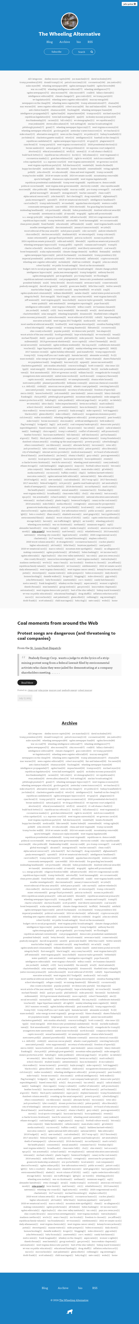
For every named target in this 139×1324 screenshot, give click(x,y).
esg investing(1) (107, 597)
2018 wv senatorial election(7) (73, 199)
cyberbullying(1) (110, 441)
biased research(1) (48, 427)
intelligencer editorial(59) (40, 96)
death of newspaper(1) (35, 486)
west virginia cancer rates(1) (81, 569)
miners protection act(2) (31, 400)
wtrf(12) (70, 151)
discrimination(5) (63, 227)
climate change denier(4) (75, 251)
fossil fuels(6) (47, 224)
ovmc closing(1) (51, 528)
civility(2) (41, 386)
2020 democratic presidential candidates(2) (68, 369)
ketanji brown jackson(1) (109, 569)
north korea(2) (87, 376)
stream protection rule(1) (71, 448)
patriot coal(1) (113, 510)
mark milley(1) (106, 403)
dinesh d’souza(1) (32, 586)
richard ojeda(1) (58, 496)
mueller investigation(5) (41, 227)
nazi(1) (25, 431)
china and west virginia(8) (82, 172)
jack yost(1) (62, 424)
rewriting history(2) (109, 386)
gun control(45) (83, 96)
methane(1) (79, 524)
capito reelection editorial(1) (105, 517)
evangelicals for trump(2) (107, 372)
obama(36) (113, 103)
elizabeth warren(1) (71, 514)
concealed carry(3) (63, 289)
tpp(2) (25, 369)
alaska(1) (50, 517)
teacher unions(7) (87, 192)
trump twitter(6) (56, 220)
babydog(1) (50, 400)
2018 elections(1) (74, 486)
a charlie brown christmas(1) (36, 462)
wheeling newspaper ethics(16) (37, 130)
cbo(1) (85, 493)
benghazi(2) (56, 362)
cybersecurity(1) (56, 486)
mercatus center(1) (36, 476)
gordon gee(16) (61, 130)
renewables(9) (94, 168)
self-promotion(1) (110, 431)
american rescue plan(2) (60, 386)
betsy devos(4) (58, 282)
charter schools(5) (33, 248)
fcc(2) (113, 355)
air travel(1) (88, 521)
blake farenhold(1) (54, 469)
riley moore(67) (76, 92)
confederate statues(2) (109, 344)
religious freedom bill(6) (56, 217)
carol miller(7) (31, 203)
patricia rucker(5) (83, 237)
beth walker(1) (107, 420)
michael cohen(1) (44, 500)
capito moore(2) (36, 379)
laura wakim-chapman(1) (104, 586)
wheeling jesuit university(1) (87, 462)
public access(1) (96, 510)
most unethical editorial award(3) (37, 324)
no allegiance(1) (112, 548)
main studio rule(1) (90, 469)
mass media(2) (27, 358)
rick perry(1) (65, 483)
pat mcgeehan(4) (64, 275)
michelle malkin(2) (109, 369)
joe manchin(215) (80, 78)
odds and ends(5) (65, 241)
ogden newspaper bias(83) (82, 85)
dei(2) (42, 338)
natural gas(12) (53, 148)
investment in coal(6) (52, 213)
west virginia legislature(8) (94, 179)
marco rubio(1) (56, 548)
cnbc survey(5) (89, 230)
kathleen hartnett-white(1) (100, 472)
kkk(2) (114, 348)
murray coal (55, 690)
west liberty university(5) (90, 248)
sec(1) (43, 479)
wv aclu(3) (96, 289)
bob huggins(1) (110, 410)
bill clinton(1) (73, 434)
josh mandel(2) (62, 393)
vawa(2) (24, 372)
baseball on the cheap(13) (106, 137)
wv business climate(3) (104, 306)
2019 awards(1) (111, 531)
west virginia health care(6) (107, 224)
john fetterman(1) (35, 579)
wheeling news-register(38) (65, 103)
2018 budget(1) (31, 479)
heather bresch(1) (32, 434)
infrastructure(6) (78, 217)
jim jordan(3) (32, 310)
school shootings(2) (34, 327)
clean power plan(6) (29, 224)
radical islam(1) (113, 427)
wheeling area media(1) (39, 524)
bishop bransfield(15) (110, 134)
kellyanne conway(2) (77, 382)
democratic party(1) (110, 424)
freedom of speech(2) (104, 389)
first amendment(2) (39, 372)
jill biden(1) (74, 552)
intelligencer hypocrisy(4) (39, 272)
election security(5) (51, 234)
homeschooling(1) (33, 576)
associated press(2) (35, 389)
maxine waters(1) (56, 572)
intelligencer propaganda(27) (34, 113)
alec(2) (113, 341)
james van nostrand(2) (102, 362)
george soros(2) (75, 358)
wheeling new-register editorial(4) (39, 262)
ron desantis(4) (85, 255)
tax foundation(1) (56, 566)
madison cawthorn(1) (30, 562)
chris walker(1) (30, 410)
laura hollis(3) (69, 300)
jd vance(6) (69, 213)
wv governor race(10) (107, 161)
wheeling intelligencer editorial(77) (65, 89)
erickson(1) (93, 528)
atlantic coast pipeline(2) (86, 386)
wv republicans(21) (105, 120)
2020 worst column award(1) (40, 541)
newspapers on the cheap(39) (36, 103)
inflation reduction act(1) (105, 593)
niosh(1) (26, 531)
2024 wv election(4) (76, 258)
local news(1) (87, 507)
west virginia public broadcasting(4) (75, 268)
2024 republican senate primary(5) (38, 241)
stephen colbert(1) (98, 538)
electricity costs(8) (89, 186)
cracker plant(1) (106, 541)
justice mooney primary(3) (33, 317)
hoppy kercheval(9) (31, 168)
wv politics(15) (91, 134)
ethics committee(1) (34, 445)
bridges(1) (42, 424)
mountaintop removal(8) (106, 175)
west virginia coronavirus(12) (71, 144)
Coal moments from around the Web (57, 623)
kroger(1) (67, 576)
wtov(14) (69, 137)
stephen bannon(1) (89, 438)
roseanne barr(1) (88, 490)
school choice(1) (35, 407)
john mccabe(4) (110, 262)
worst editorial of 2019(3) (80, 317)
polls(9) (31, 172)
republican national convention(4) (40, 279)
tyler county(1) (49, 448)
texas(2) (116, 334)
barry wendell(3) (66, 310)
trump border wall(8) (33, 175)
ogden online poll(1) (50, 510)
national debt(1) (88, 476)
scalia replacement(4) (50, 251)
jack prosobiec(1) (32, 448)
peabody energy (69, 690)
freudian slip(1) (105, 490)
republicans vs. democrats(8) (101, 182)
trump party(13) (47, 144)
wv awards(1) (33, 403)
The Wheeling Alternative (73, 1300)
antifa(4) (116, 251)
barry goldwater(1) (110, 514)
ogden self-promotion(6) (100, 213)
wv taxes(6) (34, 213)
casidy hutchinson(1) (104, 579)
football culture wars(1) (97, 465)
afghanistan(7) (110, 196)
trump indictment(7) (50, 203)
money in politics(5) (103, 237)
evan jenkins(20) (36, 123)
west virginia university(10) (81, 161)
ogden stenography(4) (43, 275)
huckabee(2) (113, 338)
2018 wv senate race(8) (56, 175)
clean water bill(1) (71, 493)
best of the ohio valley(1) (83, 590)
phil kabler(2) (70, 338)
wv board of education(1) (106, 452)
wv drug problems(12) (73, 148)
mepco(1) (79, 465)
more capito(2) (79, 341)
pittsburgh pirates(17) (33, 127)
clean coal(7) (104, 192)
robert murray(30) (75, 106)
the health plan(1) (36, 490)
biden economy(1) (94, 572)
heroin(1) (47, 521)
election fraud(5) (52, 248)
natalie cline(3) (82, 293)
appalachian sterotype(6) (88, 203)
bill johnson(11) (90, 154)
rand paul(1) (105, 545)
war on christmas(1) (62, 524)
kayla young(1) (77, 410)
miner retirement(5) (37, 237)
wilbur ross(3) (84, 306)
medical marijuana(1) (81, 452)
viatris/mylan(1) (109, 559)
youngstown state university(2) (38, 376)
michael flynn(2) (30, 338)
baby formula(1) (53, 579)
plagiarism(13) (107, 141)
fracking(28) (73, 109)
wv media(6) (68, 203)
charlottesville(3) (31, 313)
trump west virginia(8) (74, 182)
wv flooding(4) (101, 275)
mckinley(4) (64, 262)
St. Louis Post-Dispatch (45, 647)
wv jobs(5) (106, 227)
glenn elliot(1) (78, 597)
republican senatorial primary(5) (103, 241)
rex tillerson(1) (53, 445)
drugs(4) (96, 262)
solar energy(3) (48, 313)
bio (79, 41)
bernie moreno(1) (49, 420)
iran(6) (89, 224)
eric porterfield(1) (70, 507)
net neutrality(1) (110, 483)
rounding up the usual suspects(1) (66, 441)
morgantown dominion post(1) (101, 414)
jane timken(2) (78, 393)
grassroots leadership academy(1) (43, 507)
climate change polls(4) (106, 268)
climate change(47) (64, 96)
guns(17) (50, 127)
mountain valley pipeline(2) (89, 396)
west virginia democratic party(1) (52, 590)
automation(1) (27, 590)
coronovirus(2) (108, 327)
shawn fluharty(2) (112, 358)
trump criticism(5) (106, 234)
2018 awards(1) (33, 503)
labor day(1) (47, 403)
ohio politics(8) (40, 189)
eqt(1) (110, 524)
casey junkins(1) (111, 462)
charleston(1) (40, 538)
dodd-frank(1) (30, 600)
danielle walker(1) (52, 576)
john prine (129, 3)
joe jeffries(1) (114, 562)
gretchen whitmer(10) (61, 158)
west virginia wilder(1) (34, 493)
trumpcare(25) (94, 113)
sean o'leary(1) (61, 562)
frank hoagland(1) (48, 583)
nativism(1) (29, 534)
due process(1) (75, 427)
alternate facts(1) (81, 445)
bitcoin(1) (115, 465)
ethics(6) (66, 210)
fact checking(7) (74, 196)
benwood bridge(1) (80, 500)
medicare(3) (89, 320)
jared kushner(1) (46, 455)
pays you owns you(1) (109, 555)
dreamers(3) (86, 313)
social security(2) (29, 344)
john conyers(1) (35, 469)
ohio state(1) (96, 493)
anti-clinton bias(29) (39, 109)
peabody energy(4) (29, 286)
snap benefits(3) (81, 289)
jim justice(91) (114, 82)
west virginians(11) (109, 154)
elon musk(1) (66, 420)
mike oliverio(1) (95, 576)
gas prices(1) (83, 586)
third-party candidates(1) (52, 438)
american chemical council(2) (103, 382)
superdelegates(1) (28, 427)
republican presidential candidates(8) (43, 182)
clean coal (32, 690)
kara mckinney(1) (88, 407)
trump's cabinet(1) (67, 431)
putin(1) (26, 572)
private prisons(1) (97, 417)
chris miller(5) (33, 234)
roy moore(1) (52, 472)
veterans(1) (29, 500)
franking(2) (26, 396)
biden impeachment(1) (66, 403)
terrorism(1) (98, 445)
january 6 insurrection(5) (86, 227)
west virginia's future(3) (64, 306)
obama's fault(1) (77, 455)
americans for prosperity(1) (101, 503)
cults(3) (98, 317)
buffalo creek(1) (69, 472)
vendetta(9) (88, 165)
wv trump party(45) (102, 96)
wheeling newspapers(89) (54, 85)
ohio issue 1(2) (112, 365)
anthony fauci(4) (106, 272)
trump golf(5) (65, 244)
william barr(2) (86, 372)
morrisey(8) (24, 189)
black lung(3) (63, 296)
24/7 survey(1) (56, 538)
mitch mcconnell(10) (104, 158)
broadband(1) (53, 493)
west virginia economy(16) (105, 127)
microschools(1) (43, 597)
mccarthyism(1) (92, 486)
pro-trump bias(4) (83, 275)
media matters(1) (35, 472)
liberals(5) (80, 241)
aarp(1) (100, 427)
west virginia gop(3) (50, 300)
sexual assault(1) (70, 490)
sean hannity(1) (50, 586)
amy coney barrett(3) (81, 296)
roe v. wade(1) (85, 579)
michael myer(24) (111, 113)
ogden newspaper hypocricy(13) (69, 141)
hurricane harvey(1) (73, 458)
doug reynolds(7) (92, 196)
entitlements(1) (89, 566)
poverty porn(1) (92, 441)
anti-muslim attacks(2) (55, 365)
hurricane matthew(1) (54, 434)
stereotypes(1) (39, 572)
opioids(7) (52, 199)
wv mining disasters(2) (75, 327)
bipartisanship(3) (112, 317)
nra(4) (46, 282)
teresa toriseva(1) (47, 410)
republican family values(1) (32, 566)
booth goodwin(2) (63, 334)
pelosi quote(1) (92, 448)
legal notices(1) (70, 534)
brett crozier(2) (95, 365)
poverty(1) (63, 410)
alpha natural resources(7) (36, 196)
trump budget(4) (88, 272)
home (114, 600)
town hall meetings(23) (63, 116)
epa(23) (80, 116)
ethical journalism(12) (53, 151)
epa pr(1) (26, 496)
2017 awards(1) (30, 483)
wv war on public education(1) (37, 593)
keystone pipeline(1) (87, 545)
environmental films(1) (32, 517)
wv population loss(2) (38, 362)
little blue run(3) (96, 286)
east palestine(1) (61, 597)
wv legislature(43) (41, 99)
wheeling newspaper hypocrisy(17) (73, 127)
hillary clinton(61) (105, 92)
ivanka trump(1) (78, 528)
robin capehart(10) (32, 161)
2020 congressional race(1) (103, 534)
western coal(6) (109, 203)
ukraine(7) (55, 192)
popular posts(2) (62, 331)
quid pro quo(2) (54, 338)
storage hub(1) (34, 521)
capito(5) (78, 244)
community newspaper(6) (40, 206)
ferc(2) (94, 369)
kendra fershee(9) (104, 165)
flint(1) (34, 438)
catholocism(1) (72, 469)
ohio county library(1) (34, 559)
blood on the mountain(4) (91, 265)
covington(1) (80, 503)
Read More (27, 682)
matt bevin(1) (68, 531)
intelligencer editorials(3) (37, 306)
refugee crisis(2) (54, 327)
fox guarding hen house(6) (100, 206)
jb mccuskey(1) (106, 407)
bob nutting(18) (78, 123)
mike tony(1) (33, 420)
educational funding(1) (65, 593)
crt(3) (53, 310)
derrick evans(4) (74, 282)
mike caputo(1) (94, 410)
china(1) (98, 548)
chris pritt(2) (40, 396)
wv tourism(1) (73, 566)
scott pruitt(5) (69, 248)
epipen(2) (84, 362)
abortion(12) (35, 151)
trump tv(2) (29, 355)
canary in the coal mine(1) (104, 500)
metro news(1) (30, 583)
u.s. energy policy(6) (32, 217)
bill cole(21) (66, 120)
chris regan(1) (49, 431)
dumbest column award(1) (35, 441)
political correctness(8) (32, 186)
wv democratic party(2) (83, 331)
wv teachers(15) (111, 130)
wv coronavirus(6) (109, 220)
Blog (49, 41)
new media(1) (55, 479)
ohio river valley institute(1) (71, 555)
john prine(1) (38, 531)
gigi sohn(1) (111, 576)
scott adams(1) (46, 600)
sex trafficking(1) (62, 521)
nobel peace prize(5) (70, 230)
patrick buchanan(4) (66, 255)
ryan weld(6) (61, 206)
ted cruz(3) (102, 320)
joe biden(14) (28, 137)
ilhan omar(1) (53, 514)
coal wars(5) (110, 248)
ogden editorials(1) (30, 555)
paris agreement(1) (110, 455)
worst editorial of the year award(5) (41, 230)
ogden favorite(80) (106, 85)
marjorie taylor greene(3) (90, 300)
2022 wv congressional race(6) (103, 217)
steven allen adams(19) (57, 123)
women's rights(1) (109, 583)
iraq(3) (106, 289)
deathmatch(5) (69, 234)
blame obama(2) (93, 358)
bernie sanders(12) (35, 148)
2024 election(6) (77, 206)
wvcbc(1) (47, 562)
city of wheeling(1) (31, 452)
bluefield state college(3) (106, 313)
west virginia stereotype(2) (82, 324)
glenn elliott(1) (46, 414)
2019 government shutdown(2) (55, 341)
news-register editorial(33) (51, 106)
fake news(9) (62, 168)
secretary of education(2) (80, 389)
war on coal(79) (38, 89)
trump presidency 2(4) (105, 255)
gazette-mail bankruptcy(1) (86, 483)
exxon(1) (67, 445)
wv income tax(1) (108, 552)
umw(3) (63, 286)
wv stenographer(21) (84, 120)
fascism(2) (100, 338)
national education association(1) (102, 496)
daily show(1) (111, 572)
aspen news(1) (91, 583)
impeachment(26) (76, 113)
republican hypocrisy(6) (34, 220)
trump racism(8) (105, 172)
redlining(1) (92, 597)
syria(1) (64, 528)
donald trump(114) (53, 82)
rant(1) (86, 517)
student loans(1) (52, 407)
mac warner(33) (27, 106)
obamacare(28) (58, 109)
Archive (64, 41)
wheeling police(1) (105, 521)
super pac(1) (72, 438)
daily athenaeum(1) (28, 569)
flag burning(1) (28, 424)
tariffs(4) (93, 251)
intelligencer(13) (84, 137)
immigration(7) (69, 192)
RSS (90, 41)
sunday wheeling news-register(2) (92, 348)
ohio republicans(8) (110, 186)
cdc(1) (80, 531)
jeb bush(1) (56, 545)
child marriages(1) (64, 600)
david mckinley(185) (101, 78)
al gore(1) (24, 438)
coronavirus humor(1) (86, 541)
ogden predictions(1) (56, 552)
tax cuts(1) (92, 555)
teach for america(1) (62, 462)
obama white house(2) (102, 379)
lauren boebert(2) (43, 393)
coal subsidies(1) (72, 479)
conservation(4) (109, 282)
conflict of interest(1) (89, 431)
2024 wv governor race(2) (63, 372)
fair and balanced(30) (96, 106)
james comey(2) (95, 393)
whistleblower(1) (93, 531)
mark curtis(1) (109, 486)
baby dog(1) (81, 600)
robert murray (85, 690)
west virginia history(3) (105, 296)
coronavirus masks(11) (38, 158)
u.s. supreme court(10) (55, 161)
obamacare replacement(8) (65, 179)
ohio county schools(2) (41, 331)
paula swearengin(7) (35, 199)
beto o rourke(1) (37, 514)
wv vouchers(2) (103, 334)
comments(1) (53, 490)
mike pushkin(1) (66, 400)
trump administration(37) (93, 103)
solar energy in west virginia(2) (51, 358)
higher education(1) (39, 545)
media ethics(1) (64, 503)
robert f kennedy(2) (98, 341)
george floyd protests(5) (61, 237)
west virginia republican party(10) (44, 165)
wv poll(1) (103, 400)
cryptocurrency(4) (109, 258)
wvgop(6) (81, 213)
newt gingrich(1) (91, 514)
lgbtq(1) (77, 521)
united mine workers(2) (66, 376)
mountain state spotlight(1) (79, 548)
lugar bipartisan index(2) (49, 348)
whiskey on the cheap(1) (70, 583)
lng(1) (52, 424)
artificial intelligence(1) (86, 420)
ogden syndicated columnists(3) (36, 293)
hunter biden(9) (78, 168)
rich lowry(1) (26, 417)
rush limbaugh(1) (47, 465)
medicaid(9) (48, 168)
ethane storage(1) (28, 465)
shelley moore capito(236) (57, 78)
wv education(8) (60, 172)
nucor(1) (29, 597)
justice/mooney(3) (57, 317)
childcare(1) (78, 414)
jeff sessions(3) (32, 300)
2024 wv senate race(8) (81, 175)
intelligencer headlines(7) (102, 199)
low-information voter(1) (74, 510)
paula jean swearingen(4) (66, 272)
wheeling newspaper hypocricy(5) (40, 244)
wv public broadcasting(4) (64, 265)
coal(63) (90, 92)
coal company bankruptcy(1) (84, 424)
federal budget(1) (48, 483)
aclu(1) (62, 427)
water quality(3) (39, 303)
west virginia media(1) (88, 559)
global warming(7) (39, 192)
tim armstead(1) (41, 496)
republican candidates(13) (39, 141)
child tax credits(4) (81, 262)
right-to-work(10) (83, 158)
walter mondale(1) (43, 417)
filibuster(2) (93, 327)
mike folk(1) (49, 503)
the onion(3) (82, 310)
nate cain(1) (94, 600)
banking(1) (35, 431)
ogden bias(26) (58, 113)
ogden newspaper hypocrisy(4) (39, 255)
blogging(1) (80, 576)
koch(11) (76, 154)
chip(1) (82, 472)
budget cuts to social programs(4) (39, 268)
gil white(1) (107, 469)
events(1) (108, 458)
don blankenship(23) (36, 120)
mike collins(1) (63, 414)
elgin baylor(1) (48, 555)
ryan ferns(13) (30, 144)
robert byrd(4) (43, 265)
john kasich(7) (58, 196)
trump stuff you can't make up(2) (53, 355)
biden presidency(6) (82, 210)
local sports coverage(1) (50, 458)
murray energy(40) (99, 99)
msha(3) (45, 310)
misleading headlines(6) (31, 210)
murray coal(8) (77, 189)
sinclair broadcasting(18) (100, 123)
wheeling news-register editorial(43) (70, 99)
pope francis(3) (101, 303)
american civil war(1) (111, 528)
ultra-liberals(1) (109, 448)
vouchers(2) (29, 348)
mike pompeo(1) (75, 572)
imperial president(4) (32, 258)
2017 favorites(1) (108, 479)
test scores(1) (110, 493)
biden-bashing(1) (90, 552)
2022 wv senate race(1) (110, 566)
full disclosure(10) (72, 165)
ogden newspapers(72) (38, 92)
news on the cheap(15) (71, 134)
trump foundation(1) (111, 438)
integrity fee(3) (31, 296)
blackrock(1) (31, 414)
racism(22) (53, 120)
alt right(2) (68, 348)
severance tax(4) (92, 282)
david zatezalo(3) (106, 310)
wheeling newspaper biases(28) (97, 109)
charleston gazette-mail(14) (49, 137)
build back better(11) (32, 154)
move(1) (32, 458)
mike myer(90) (33, 85)
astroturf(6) (71, 220)
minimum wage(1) (96, 524)
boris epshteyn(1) (93, 458)
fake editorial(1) (106, 476)
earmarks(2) (45, 344)
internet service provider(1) (55, 452)
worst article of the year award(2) (37, 334)
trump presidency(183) (31, 82)
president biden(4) (32, 282)
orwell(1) (83, 534)
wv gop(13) (92, 141)
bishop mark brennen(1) (108, 590)
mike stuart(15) (27, 134)
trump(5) (112, 244)
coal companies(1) (105, 507)
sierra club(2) (27, 393)
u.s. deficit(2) (28, 386)
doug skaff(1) (84, 593)
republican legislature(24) (37, 116)
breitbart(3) (61, 324)
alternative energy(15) (47, 134)
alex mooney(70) (59, 92)
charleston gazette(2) (31, 365)
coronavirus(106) (96, 82)
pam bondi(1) (114, 417)
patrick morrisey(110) (75, 82)
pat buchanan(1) (108, 434)
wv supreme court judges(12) (100, 148)
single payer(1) (65, 465)
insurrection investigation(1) (61, 559)
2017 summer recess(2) (36, 351)
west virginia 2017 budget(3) (68, 320)
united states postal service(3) (105, 293)
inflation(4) (93, 258)
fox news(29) (114, 106)
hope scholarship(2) (84, 334)
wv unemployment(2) (78, 379)
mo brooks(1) (76, 562)
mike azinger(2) (112, 396)
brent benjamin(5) (29, 251)
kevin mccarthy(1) (88, 403)
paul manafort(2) (85, 351)
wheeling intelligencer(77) (97, 89)
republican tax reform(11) (57, 154)
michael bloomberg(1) (76, 538)
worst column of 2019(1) (69, 517)
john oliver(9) (43, 172)
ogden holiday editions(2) (62, 351)
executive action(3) (42, 320)
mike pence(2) (86, 338)
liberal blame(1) (28, 455)
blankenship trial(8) (58, 189)
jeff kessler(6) (77, 224)
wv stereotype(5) (87, 234)
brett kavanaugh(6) (88, 220)
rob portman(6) (52, 210)
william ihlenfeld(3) (63, 293)
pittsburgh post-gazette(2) (61, 396)
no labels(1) (115, 400)
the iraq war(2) (89, 344)
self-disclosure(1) (90, 434)
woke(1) (106, 600)
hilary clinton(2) (112, 393)
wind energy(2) (37, 369)
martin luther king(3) (41, 289)
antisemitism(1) (70, 407)
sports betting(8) (42, 179)
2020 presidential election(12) (102, 144)
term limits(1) (53, 531)
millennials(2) (31, 341)
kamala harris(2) (80, 355)
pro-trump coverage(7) (98, 189)
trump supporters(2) (105, 351)
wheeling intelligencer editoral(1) (70, 417)
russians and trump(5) (95, 244)
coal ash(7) (116, 189)
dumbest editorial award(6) (107, 210)
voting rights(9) (111, 168)
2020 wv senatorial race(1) (34, 548)
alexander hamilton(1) (30, 528)
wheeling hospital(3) (68, 313)
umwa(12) (81, 151)
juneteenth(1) (69, 579)
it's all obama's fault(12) (100, 151)
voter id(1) (111, 445)
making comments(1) (33, 552)
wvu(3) (93, 310)
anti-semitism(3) (57, 303)
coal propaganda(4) (68, 279)
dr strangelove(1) (65, 541)
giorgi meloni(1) (67, 586)
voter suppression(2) (56, 389)
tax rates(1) (89, 427)
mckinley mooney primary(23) (101, 116)
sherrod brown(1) (29, 510)
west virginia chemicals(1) (52, 569)
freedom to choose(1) (95, 562)
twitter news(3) (113, 286)
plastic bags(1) (62, 500)
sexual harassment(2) (56, 379)
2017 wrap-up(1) (90, 479)
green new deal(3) (77, 286)
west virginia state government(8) (62, 186)
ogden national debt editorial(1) (63, 476)
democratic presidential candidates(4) (98, 279)
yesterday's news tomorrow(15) (86, 130)
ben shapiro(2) (104, 331)
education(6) (62, 224)
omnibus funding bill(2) (108, 324)
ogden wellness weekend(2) (66, 344)
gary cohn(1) (93, 455)
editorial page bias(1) (86, 400)
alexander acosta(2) (99, 355)
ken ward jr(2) (71, 362)
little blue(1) (69, 545)
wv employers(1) (76, 496)
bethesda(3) (110, 300)
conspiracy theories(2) (107, 376)
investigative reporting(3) (79, 303)
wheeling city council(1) (48, 534)
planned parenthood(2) (54, 382)
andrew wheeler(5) (107, 230)
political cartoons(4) (54, 258)
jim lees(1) (62, 455)
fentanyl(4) (105, 251)
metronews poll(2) (32, 382)
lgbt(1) (24, 514)
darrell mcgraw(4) (48, 286)
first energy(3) (48, 296)
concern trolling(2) (77, 365)
